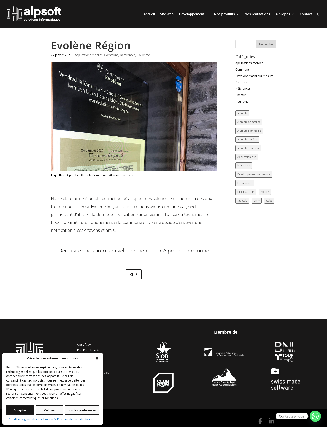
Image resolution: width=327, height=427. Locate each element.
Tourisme (143, 55)
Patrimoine (242, 82)
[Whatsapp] (315, 416)
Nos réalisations (257, 14)
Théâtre (240, 95)
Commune (111, 55)
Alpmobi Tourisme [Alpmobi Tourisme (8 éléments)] (248, 148)
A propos (282, 14)
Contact (306, 14)
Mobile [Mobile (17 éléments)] (265, 192)
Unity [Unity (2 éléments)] (257, 200)
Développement (191, 14)
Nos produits (224, 14)
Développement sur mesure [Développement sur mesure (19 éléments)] (253, 174)
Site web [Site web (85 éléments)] (242, 200)
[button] (97, 358)
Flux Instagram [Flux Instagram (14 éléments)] (245, 192)
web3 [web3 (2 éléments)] (269, 200)
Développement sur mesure (254, 76)
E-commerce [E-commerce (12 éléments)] (244, 183)
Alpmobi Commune (93, 175)
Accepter (20, 410)
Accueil (149, 14)
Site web (167, 14)
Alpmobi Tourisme (121, 175)
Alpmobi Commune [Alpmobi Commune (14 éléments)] (248, 122)
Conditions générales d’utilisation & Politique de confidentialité (51, 419)
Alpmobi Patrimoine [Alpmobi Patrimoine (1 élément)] (249, 130)
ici (131, 274)
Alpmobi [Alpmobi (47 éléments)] (242, 113)
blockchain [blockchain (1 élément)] (243, 165)
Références (127, 55)
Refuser (49, 410)
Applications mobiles (89, 55)
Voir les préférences (82, 410)
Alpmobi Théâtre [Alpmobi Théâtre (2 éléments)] (247, 139)
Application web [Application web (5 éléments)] (247, 157)
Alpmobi (72, 175)
